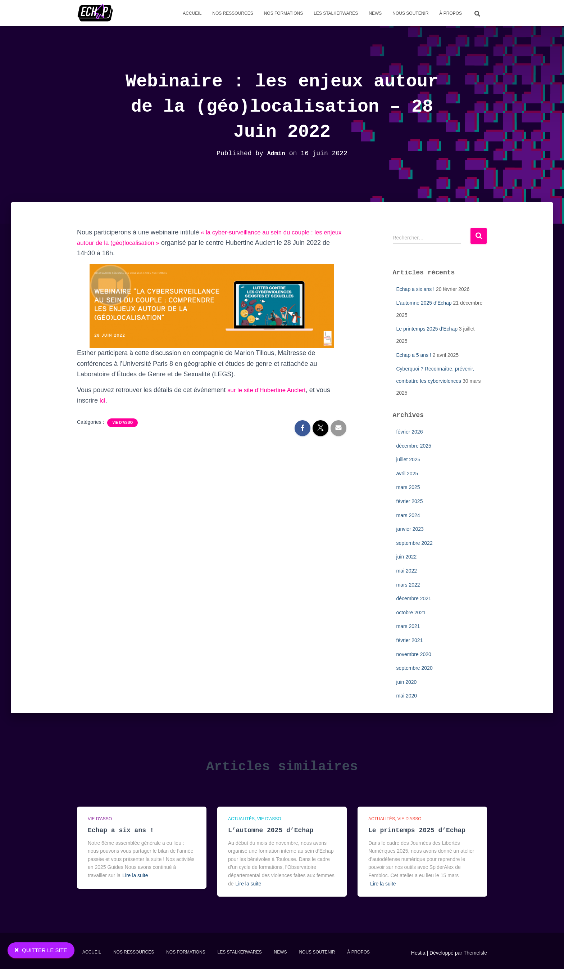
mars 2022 (408, 585)
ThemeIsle (475, 953)
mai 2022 (406, 571)
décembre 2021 (413, 598)
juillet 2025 (408, 459)
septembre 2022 (414, 543)
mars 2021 (408, 626)
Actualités (241, 818)
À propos (450, 13)
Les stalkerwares (336, 13)
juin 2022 (406, 557)
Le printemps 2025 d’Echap (427, 329)
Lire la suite (135, 875)
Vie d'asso (122, 423)
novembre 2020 (413, 654)
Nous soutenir (410, 13)
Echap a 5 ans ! (413, 355)
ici (103, 400)
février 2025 (409, 501)
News (375, 13)
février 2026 (409, 432)
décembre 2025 (413, 446)
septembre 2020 (414, 668)
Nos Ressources (232, 13)
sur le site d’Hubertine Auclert (269, 390)
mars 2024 (408, 515)
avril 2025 (407, 473)
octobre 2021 (411, 612)
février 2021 (409, 640)
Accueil (192, 13)
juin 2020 (406, 682)
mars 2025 (408, 487)
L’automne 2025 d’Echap (424, 303)
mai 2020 (406, 696)
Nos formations (283, 13)
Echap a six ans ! (415, 289)
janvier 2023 (410, 529)
